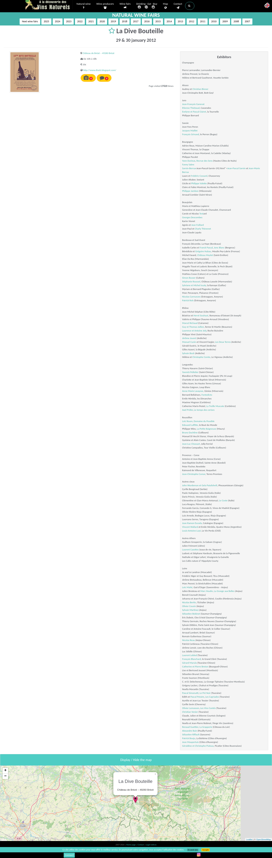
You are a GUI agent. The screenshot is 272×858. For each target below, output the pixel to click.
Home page (131, 844)
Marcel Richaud (190, 323)
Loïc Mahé (187, 587)
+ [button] (5, 770)
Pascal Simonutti (190, 693)
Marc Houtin (206, 591)
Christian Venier (190, 711)
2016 (146, 21)
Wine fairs (125, 5)
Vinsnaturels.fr (49, 5)
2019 (113, 21)
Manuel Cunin (189, 341)
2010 (213, 21)
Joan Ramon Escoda (192, 523)
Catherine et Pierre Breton (195, 666)
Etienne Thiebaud (190, 107)
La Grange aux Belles (224, 591)
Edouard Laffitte (190, 425)
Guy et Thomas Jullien (193, 326)
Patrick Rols (187, 300)
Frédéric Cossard (199, 175)
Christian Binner (200, 89)
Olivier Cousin (189, 606)
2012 (191, 21)
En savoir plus (193, 850)
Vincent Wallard (190, 526)
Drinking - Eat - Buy (146, 6)
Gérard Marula (189, 662)
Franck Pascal (206, 247)
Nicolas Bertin (189, 602)
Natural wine (83, 5)
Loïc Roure (187, 421)
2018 (124, 21)
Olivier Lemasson (190, 708)
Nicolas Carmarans (191, 296)
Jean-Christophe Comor (193, 474)
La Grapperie (205, 727)
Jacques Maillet (189, 130)
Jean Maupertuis (190, 742)
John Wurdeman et (192, 485)
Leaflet (249, 839)
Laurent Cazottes (190, 549)
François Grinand (190, 134)
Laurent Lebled (189, 655)
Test (201, 213)
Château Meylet (205, 255)
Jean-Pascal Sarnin (236, 168)
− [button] (5, 776)
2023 (68, 21)
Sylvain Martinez (190, 609)
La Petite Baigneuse (206, 428)
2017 (135, 21)
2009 (225, 21)
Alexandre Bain (189, 730)
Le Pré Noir (205, 693)
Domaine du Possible (204, 421)
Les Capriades (212, 696)
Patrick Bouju (188, 738)
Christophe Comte (201, 357)
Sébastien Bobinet (191, 613)
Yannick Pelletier (190, 372)
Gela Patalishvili (209, 485)
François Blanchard (191, 659)
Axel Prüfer (187, 409)
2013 (180, 21)
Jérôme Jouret (189, 338)
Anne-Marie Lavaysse (192, 391)
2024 (57, 21)
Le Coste (223, 500)
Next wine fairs (30, 21)
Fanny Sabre (188, 164)
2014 (169, 21)
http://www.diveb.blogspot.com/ (99, 70)
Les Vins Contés (208, 708)
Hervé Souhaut (200, 315)
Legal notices (151, 844)
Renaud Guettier (190, 727)
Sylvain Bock (188, 353)
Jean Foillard (197, 224)
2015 (158, 21)
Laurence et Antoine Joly (194, 330)
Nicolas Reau (188, 640)
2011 (202, 21)
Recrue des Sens (204, 160)
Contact (178, 5)
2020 (102, 21)
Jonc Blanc (219, 247)
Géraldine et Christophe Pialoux (197, 745)
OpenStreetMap (263, 839)
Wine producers (105, 5)
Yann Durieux (188, 160)
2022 (80, 21)
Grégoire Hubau (203, 251)
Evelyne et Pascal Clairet (194, 111)
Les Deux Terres (223, 341)
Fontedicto (207, 394)
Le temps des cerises (204, 409)
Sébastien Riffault (190, 734)
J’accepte (205, 850)
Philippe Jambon (190, 190)
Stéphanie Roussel (191, 281)
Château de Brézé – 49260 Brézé (98, 53)
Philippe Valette (199, 183)
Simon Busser (189, 277)
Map (165, 5)
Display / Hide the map (136, 760)
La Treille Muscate (215, 406)
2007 (247, 21)
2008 (236, 21)
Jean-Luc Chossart (191, 443)
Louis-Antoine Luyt (191, 530)
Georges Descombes (192, 217)
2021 (91, 21)
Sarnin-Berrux (189, 168)
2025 (46, 21)
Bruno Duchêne (190, 432)
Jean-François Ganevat (193, 104)
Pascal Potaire (197, 696)
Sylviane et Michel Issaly (194, 285)
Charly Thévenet (203, 228)
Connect (69, 855)
